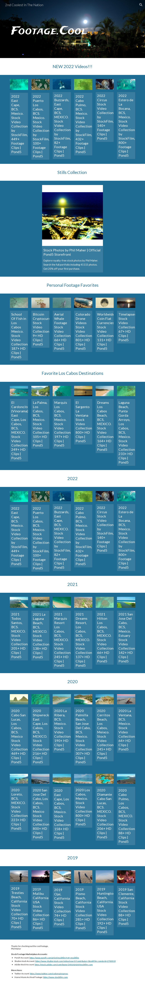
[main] (72, 29)
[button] (141, 5)
